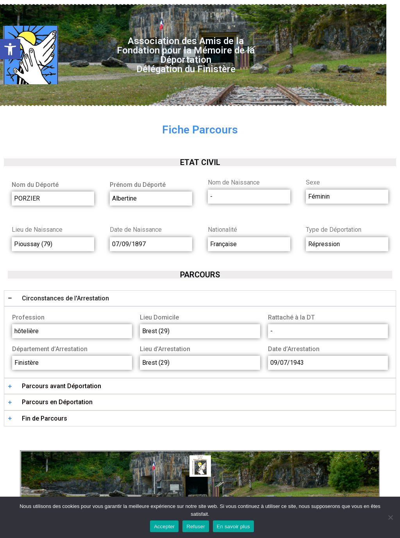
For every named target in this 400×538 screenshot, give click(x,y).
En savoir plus (233, 526)
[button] (10, 49)
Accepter (164, 526)
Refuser (195, 526)
